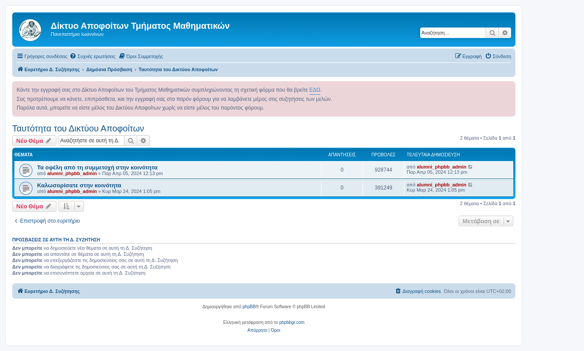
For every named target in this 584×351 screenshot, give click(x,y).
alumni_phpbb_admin (72, 173)
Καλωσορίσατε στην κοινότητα (79, 185)
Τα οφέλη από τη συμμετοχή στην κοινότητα (97, 167)
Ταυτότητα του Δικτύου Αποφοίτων (78, 128)
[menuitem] (92, 56)
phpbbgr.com (291, 322)
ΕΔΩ (314, 90)
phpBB (249, 306)
